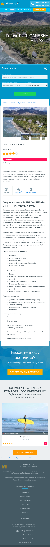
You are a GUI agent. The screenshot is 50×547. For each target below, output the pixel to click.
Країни (19, 10)
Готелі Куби (25, 504)
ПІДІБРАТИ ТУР (39, 10)
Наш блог (25, 512)
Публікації (27, 10)
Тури (6, 10)
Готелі (12, 10)
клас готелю (36, 85)
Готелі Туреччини (25, 500)
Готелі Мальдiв (25, 508)
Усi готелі (25, 452)
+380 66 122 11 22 (42, 5)
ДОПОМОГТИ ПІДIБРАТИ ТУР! (25, 372)
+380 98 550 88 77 (42, 3)
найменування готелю (13, 85)
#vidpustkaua (25, 542)
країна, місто (25, 76)
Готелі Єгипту (25, 497)
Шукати (25, 93)
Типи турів (25, 493)
